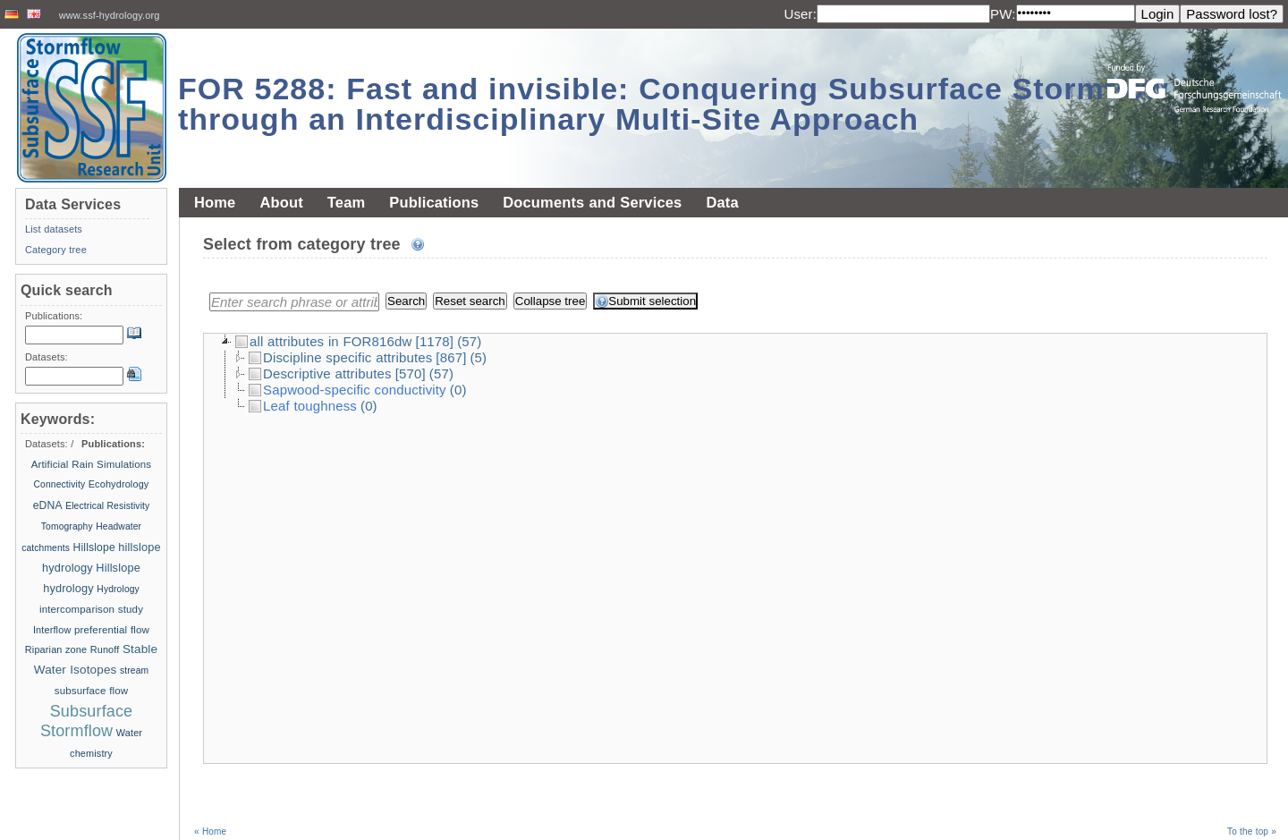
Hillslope (94, 547)
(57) (469, 341)
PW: (1003, 13)
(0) (458, 389)
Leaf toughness (303, 405)
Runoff (105, 649)
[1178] (435, 341)
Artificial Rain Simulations (91, 464)
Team (346, 202)
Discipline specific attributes (340, 357)
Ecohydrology (119, 484)
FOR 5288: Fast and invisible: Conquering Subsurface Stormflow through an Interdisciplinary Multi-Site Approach (673, 104)
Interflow (52, 629)
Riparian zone (56, 649)
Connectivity (60, 484)
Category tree (56, 249)
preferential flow (111, 629)
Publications (434, 202)
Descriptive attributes (320, 373)
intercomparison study (91, 609)
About (280, 202)
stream (134, 670)
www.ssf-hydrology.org (109, 15)
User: (800, 13)
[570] (410, 373)
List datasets (53, 229)
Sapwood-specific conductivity (347, 389)
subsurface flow (92, 690)
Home (214, 202)
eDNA (48, 505)
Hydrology (118, 589)
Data (722, 202)
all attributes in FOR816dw (323, 341)
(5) (478, 357)
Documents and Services (592, 202)
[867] (451, 357)
